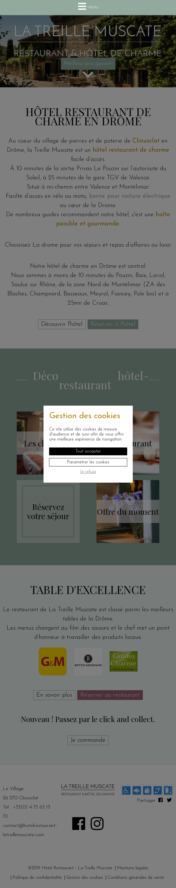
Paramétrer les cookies (88, 462)
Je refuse (88, 472)
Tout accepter (88, 451)
